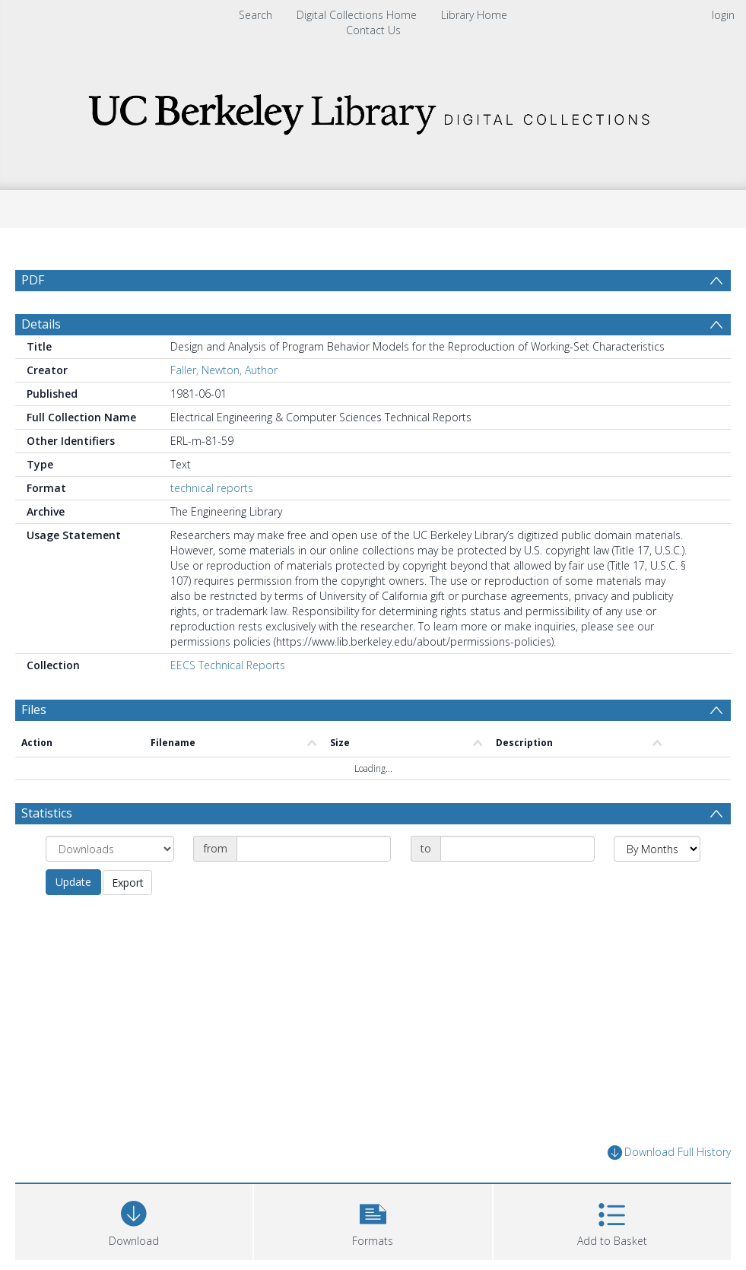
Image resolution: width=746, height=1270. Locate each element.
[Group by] (110, 849)
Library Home (474, 15)
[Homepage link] (373, 110)
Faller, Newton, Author (224, 370)
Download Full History (669, 1152)
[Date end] (517, 849)
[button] (372, 1220)
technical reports (211, 488)
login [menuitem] (723, 15)
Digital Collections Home (357, 15)
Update (73, 882)
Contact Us (373, 30)
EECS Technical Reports (227, 665)
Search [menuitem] (255, 15)
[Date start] (313, 849)
